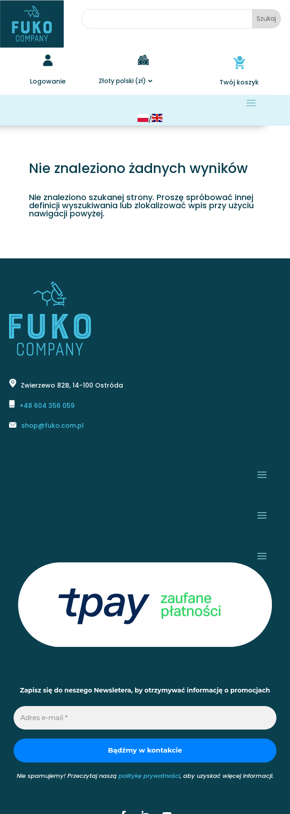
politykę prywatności (149, 776)
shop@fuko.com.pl (52, 425)
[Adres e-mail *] (145, 718)
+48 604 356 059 (47, 405)
